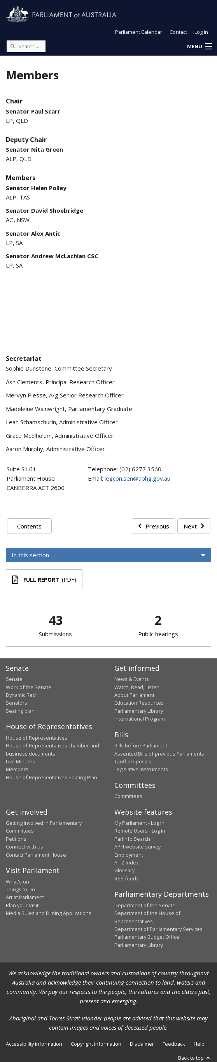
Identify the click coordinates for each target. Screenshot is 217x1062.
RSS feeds (126, 878)
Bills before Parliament (140, 745)
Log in (201, 31)
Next (194, 526)
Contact (178, 31)
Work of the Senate (28, 687)
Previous (153, 526)
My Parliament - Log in (139, 822)
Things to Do (20, 889)
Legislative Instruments (141, 769)
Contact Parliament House (36, 854)
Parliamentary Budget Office (146, 936)
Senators (16, 702)
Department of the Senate (144, 905)
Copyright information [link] (96, 1043)
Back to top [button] (194, 1057)
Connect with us (24, 846)
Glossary (124, 870)
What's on (17, 881)
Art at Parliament (25, 897)
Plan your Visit (22, 905)
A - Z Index (126, 862)
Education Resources (139, 702)
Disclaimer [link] (142, 1043)
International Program (139, 718)
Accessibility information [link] (34, 1043)
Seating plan (20, 710)
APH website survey (137, 846)
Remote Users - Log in (139, 830)
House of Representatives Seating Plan (51, 777)
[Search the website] (26, 46)
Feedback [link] (174, 1043)
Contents (29, 526)
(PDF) (44, 580)
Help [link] (199, 1043)
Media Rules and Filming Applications (48, 913)
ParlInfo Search (132, 838)
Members (17, 769)
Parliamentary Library (138, 710)
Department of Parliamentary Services (158, 929)
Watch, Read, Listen (136, 687)
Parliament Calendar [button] (138, 31)
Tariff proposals (132, 761)
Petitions (16, 838)
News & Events (131, 678)
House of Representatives (36, 737)
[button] (199, 46)
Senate (14, 678)
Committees (128, 796)
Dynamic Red (21, 694)
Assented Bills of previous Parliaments (159, 753)
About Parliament (134, 694)
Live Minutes (20, 761)
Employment (128, 854)
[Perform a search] (12, 46)
